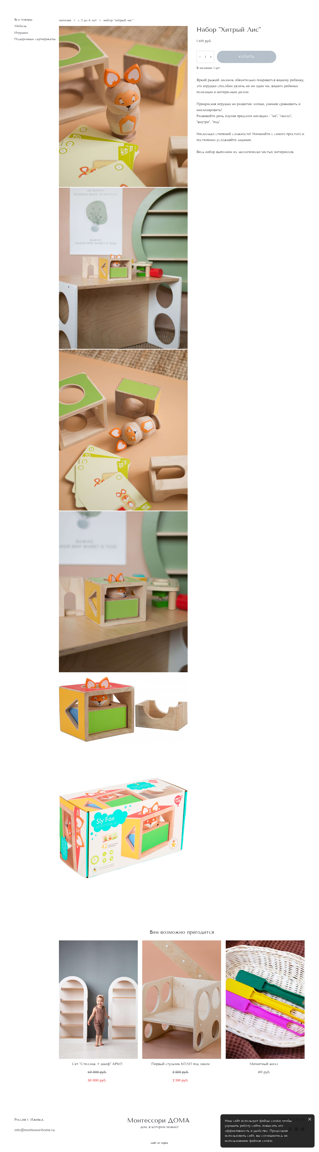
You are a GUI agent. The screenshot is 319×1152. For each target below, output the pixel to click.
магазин (65, 19)
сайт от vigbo (159, 1142)
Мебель (20, 25)
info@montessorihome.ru (34, 1129)
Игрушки (21, 31)
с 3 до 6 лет (87, 19)
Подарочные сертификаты (35, 38)
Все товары (23, 18)
